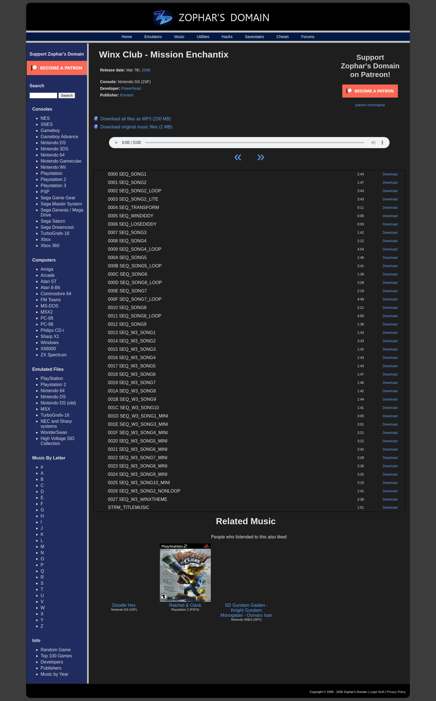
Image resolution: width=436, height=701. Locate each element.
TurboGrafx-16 (55, 233)
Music (179, 36)
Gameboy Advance (59, 136)
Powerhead (131, 88)
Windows (50, 342)
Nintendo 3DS (54, 148)
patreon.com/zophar (370, 105)
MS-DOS (49, 306)
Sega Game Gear (58, 197)
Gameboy (50, 130)
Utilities (203, 36)
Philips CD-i (52, 330)
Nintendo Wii (53, 167)
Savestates (254, 36)
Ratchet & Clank (185, 605)
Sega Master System (61, 204)
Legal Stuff (377, 691)
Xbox (46, 239)
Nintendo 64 (53, 155)
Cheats (282, 36)
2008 (146, 70)
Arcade (48, 275)
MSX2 (47, 312)
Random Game (56, 649)
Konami (126, 95)
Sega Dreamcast (57, 227)
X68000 (48, 348)
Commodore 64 (56, 293)
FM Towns (51, 299)
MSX (45, 409)
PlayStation (52, 378)
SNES (47, 124)
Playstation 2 (53, 179)
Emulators (153, 36)
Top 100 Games (56, 655)
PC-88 (47, 318)
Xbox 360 (50, 245)
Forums (307, 36)
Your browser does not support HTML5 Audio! (249, 141)
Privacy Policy (396, 691)
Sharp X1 (50, 336)
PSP (45, 191)
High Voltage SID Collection (58, 441)
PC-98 (47, 324)
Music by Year (54, 674)
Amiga (47, 269)
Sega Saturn (53, 221)
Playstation (51, 173)
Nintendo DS (53, 142)
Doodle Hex (124, 605)
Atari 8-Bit (50, 287)
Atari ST (49, 281)
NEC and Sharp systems (56, 424)
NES (45, 118)
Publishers (51, 668)
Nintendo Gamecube (61, 161)
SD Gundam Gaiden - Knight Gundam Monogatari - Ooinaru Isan (246, 610)
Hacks (227, 36)
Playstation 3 (53, 185)
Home (127, 36)
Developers (52, 662)
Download (390, 174)
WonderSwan (54, 432)
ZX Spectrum (53, 354)
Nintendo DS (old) (58, 403)
